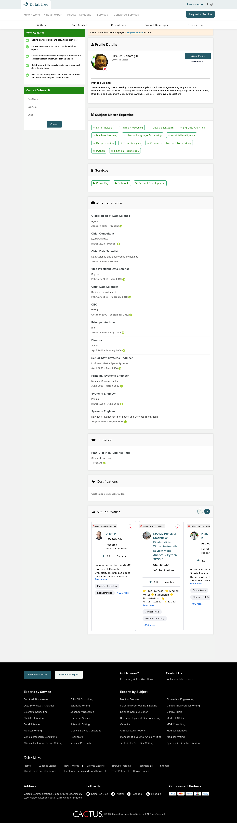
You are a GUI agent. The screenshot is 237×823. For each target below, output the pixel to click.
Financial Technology (176, 151)
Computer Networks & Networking (115, 151)
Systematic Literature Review (183, 743)
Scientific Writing (80, 705)
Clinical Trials (152, 611)
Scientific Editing (80, 724)
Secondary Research (82, 712)
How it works (32, 14)
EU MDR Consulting (81, 699)
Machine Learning (137, 135)
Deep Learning (138, 143)
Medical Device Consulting (85, 730)
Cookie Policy (141, 771)
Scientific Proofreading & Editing (138, 705)
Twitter (117, 794)
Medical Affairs (175, 718)
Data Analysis (103, 127)
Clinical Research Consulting (40, 737)
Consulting (101, 183)
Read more (101, 579)
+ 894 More (149, 625)
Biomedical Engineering (180, 699)
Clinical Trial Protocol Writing (183, 705)
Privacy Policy (117, 771)
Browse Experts (96, 766)
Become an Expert (82, 675)
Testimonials (145, 766)
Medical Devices (129, 699)
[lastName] (54, 107)
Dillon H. (111, 533)
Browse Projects (121, 766)
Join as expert (195, 4)
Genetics (125, 724)
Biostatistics (199, 590)
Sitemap (165, 766)
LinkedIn (153, 794)
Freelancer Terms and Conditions (83, 771)
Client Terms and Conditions (40, 771)
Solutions (86, 14)
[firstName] (54, 99)
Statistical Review (34, 718)
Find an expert (53, 14)
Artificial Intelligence (107, 143)
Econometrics (104, 593)
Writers (41, 25)
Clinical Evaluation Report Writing (43, 743)
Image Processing (131, 127)
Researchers (195, 25)
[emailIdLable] (54, 115)
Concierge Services (126, 14)
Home (27, 766)
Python (150, 151)
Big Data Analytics (106, 135)
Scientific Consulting (36, 712)
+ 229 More (123, 593)
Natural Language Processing (175, 135)
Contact (54, 124)
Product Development (151, 183)
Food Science (32, 724)
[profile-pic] (99, 535)
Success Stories (47, 766)
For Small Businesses (36, 699)
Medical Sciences (177, 730)
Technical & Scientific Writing (136, 743)
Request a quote (135, 32)
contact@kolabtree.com (179, 679)
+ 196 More (196, 604)
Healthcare (76, 737)
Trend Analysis (166, 143)
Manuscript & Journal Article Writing (140, 737)
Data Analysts (80, 25)
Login (210, 4)
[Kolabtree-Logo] (35, 4)
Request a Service (200, 14)
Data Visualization (162, 127)
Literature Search (80, 718)
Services (103, 14)
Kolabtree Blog (97, 794)
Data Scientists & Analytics (39, 705)
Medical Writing (33, 730)
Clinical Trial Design (203, 597)
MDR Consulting (176, 724)
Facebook (135, 794)
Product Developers (157, 25)
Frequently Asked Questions (136, 679)
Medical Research (80, 743)
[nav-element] (200, 511)
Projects (71, 14)
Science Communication (134, 712)
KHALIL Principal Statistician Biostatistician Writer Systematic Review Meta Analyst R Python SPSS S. (165, 546)
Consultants (118, 25)
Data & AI (122, 183)
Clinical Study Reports (132, 730)
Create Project (198, 56)
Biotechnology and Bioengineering (140, 718)
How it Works (71, 766)
